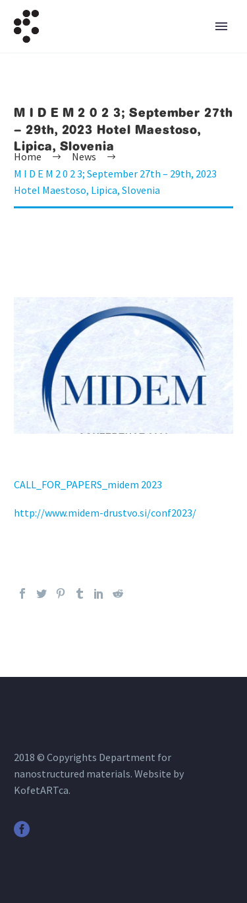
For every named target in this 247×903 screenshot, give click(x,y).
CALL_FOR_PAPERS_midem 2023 (88, 484)
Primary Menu (221, 26)
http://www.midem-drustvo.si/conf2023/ (105, 512)
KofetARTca (41, 790)
